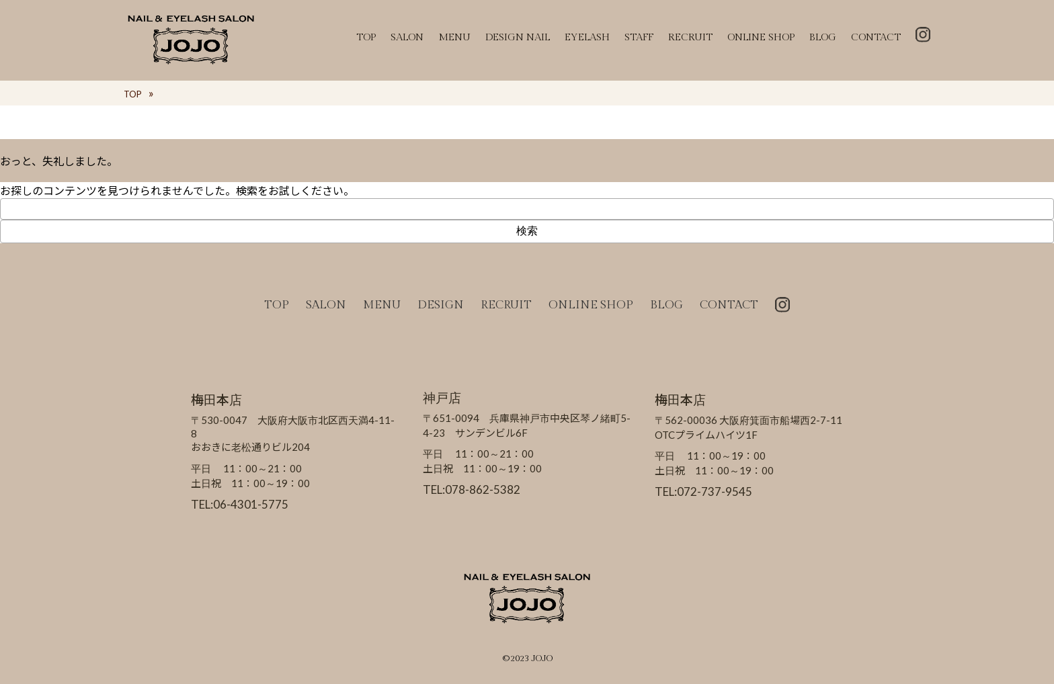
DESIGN (440, 305)
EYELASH (587, 37)
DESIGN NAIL (517, 37)
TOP (366, 37)
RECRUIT (690, 37)
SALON (407, 37)
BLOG (822, 37)
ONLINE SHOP (761, 37)
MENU (454, 37)
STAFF (638, 37)
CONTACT (876, 37)
